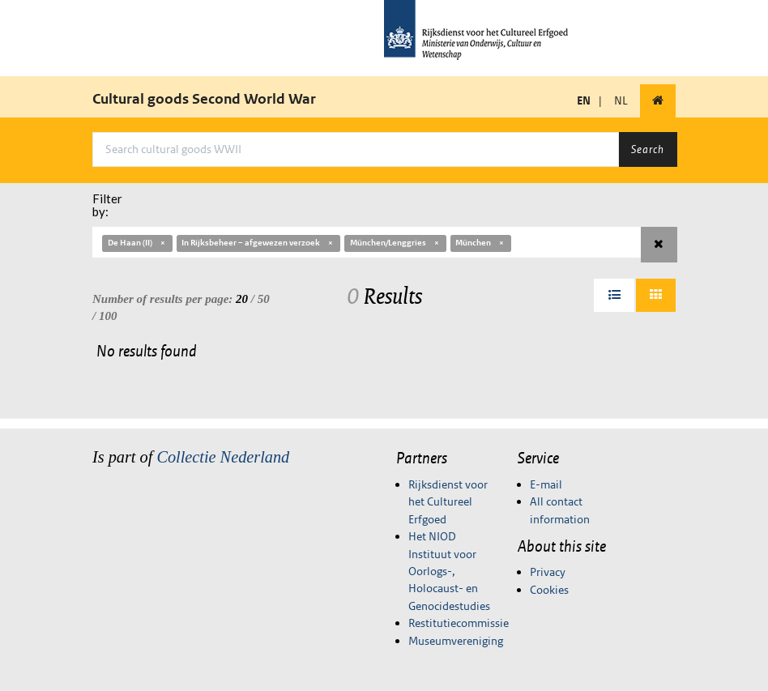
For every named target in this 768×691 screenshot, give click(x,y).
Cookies (549, 589)
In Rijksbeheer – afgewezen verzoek (258, 243)
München (480, 243)
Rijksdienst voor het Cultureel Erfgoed (448, 502)
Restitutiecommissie (458, 623)
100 (108, 315)
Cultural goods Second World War (204, 99)
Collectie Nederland (222, 457)
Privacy (547, 572)
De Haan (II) (137, 243)
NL (621, 100)
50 (264, 298)
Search (647, 149)
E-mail (546, 484)
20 (242, 298)
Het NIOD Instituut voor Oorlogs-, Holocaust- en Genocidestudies (449, 571)
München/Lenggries (395, 243)
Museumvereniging (455, 640)
